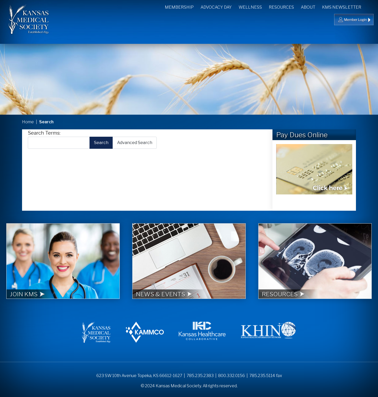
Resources (281, 7)
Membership (179, 7)
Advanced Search (134, 142)
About (308, 7)
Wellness (250, 7)
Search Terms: (44, 133)
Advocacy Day (216, 7)
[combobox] (59, 143)
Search (370, 7)
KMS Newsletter (341, 7)
